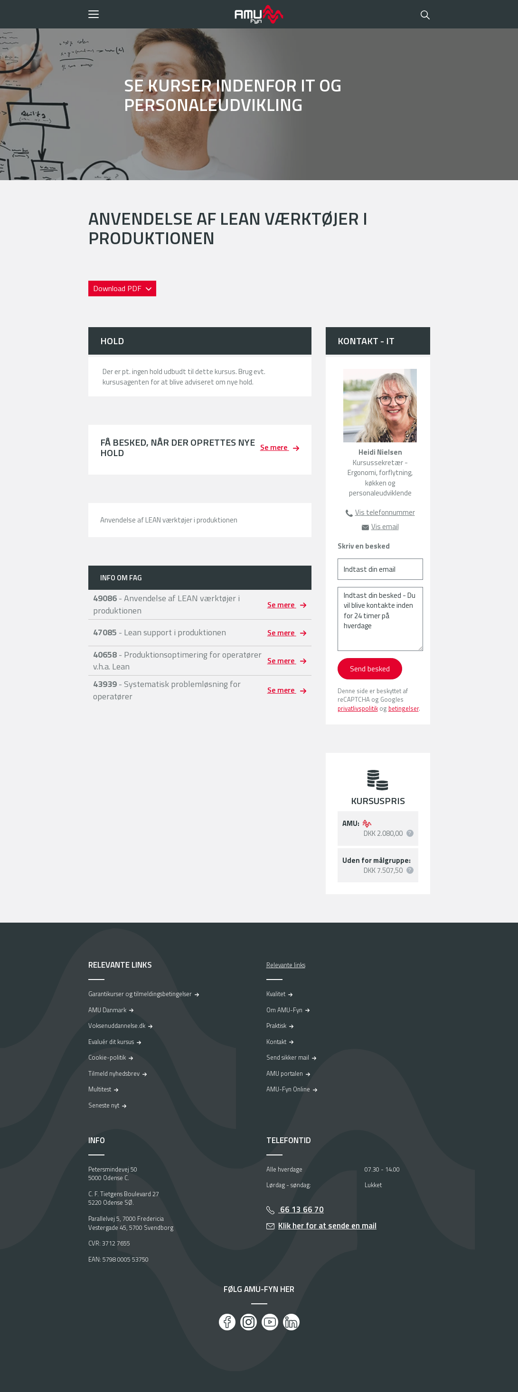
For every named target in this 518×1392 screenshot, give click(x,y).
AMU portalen (284, 1073)
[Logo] (259, 14)
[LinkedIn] (291, 1322)
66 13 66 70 (301, 1209)
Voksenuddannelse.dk (116, 1025)
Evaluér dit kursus (111, 1041)
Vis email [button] (385, 526)
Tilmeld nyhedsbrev (114, 1073)
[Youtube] (270, 1322)
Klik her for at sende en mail (327, 1225)
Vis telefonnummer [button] (385, 512)
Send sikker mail (287, 1057)
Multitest (99, 1089)
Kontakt (276, 1041)
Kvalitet (275, 993)
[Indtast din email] (380, 569)
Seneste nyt (103, 1105)
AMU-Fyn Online (288, 1089)
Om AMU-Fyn (284, 1010)
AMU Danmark (107, 1010)
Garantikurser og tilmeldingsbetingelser (140, 993)
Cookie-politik (107, 1057)
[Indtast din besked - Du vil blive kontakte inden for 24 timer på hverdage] (380, 619)
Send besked (370, 668)
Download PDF (118, 288)
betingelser (403, 708)
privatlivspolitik (358, 708)
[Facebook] (227, 1322)
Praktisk (276, 1025)
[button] (158, 14)
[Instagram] (248, 1322)
